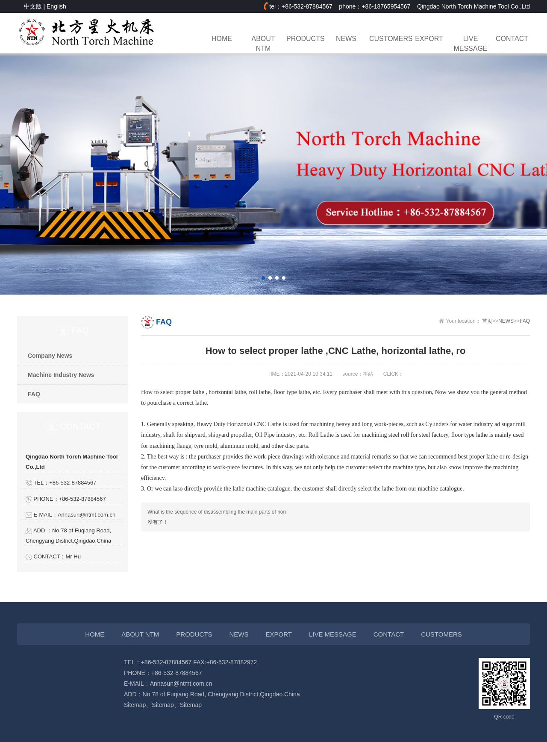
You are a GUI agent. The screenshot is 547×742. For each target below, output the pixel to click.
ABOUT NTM (263, 43)
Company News (50, 355)
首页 (487, 321)
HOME (222, 38)
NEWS (346, 38)
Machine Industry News (61, 374)
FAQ (34, 394)
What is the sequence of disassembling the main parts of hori (216, 512)
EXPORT (429, 38)
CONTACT (512, 38)
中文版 (33, 6)
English (56, 6)
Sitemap (135, 704)
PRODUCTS (304, 38)
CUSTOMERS (387, 38)
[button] (263, 278)
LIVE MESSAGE (471, 43)
